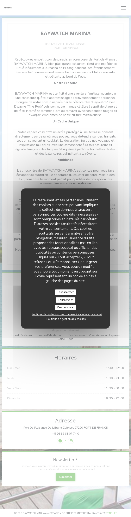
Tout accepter (65, 292)
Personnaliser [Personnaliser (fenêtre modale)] (65, 307)
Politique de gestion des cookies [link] (66, 319)
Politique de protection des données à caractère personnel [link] (67, 314)
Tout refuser (65, 300)
